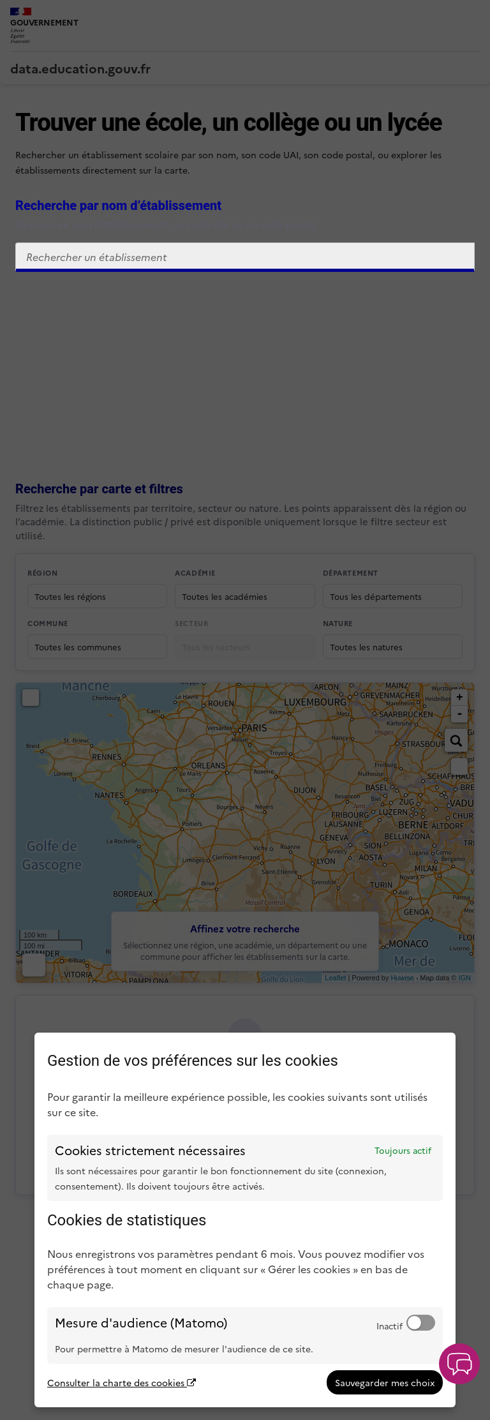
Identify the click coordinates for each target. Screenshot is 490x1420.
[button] (459, 1363)
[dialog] (245, 1220)
